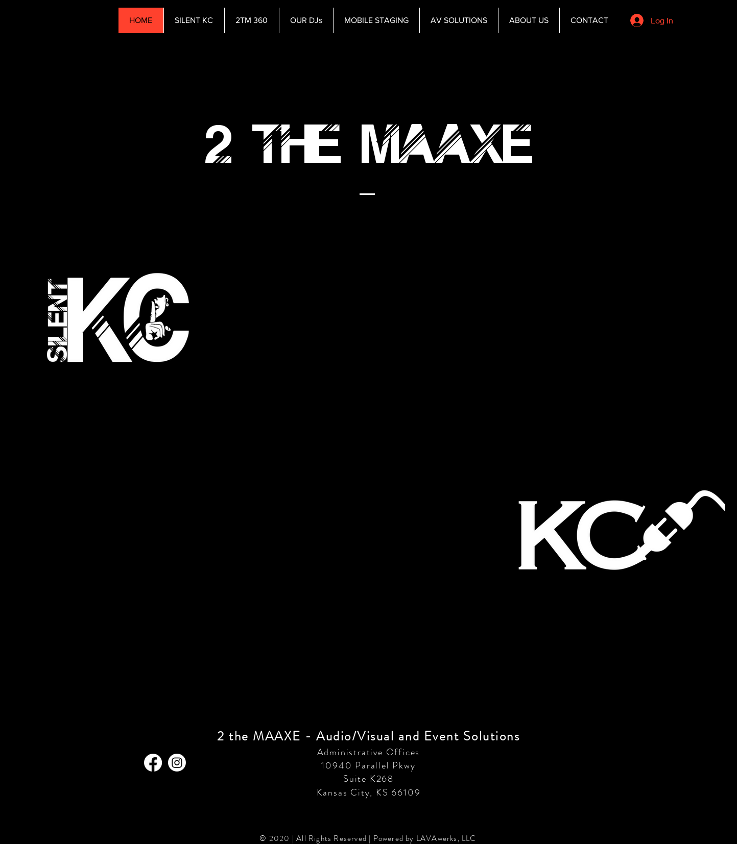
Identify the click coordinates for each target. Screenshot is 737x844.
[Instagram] (177, 763)
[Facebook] (153, 763)
